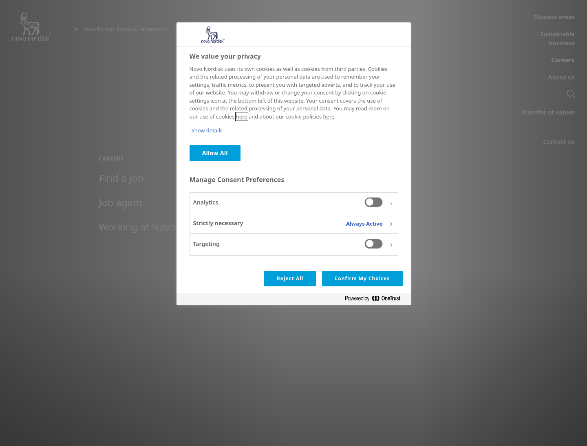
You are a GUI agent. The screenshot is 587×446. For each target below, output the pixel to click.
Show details (207, 130)
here (241, 116)
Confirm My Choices (362, 278)
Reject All (290, 278)
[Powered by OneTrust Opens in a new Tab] (376, 300)
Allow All (215, 153)
